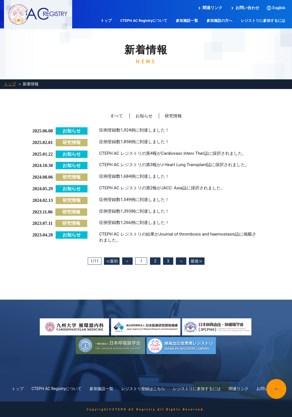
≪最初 (107, 261)
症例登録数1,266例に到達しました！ (136, 222)
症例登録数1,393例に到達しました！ (136, 211)
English (278, 8)
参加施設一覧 (187, 20)
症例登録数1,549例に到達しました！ (136, 199)
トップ (106, 20)
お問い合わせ (247, 8)
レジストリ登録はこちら (143, 388)
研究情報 (174, 115)
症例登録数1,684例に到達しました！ (136, 176)
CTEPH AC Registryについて (143, 20)
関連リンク (212, 8)
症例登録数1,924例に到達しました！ (136, 130)
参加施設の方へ (219, 20)
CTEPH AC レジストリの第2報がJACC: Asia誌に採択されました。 (166, 188)
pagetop (276, 388)
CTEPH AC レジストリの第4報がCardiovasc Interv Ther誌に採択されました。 (177, 153)
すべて (115, 115)
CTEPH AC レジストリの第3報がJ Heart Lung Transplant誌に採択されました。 (179, 165)
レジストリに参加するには (263, 20)
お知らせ (144, 115)
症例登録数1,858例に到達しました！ (136, 142)
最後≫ (201, 261)
